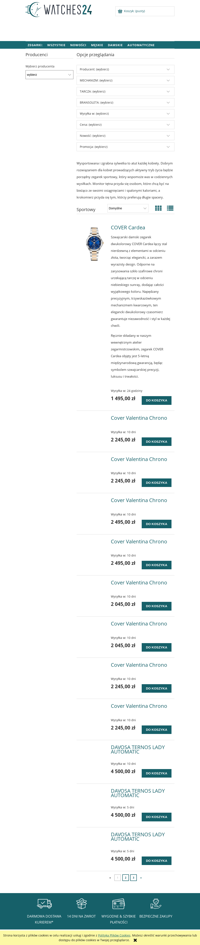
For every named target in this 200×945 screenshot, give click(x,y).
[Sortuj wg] (128, 208)
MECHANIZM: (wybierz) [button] (96, 80)
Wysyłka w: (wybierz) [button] (94, 113)
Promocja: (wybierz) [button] (93, 147)
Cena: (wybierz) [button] (90, 125)
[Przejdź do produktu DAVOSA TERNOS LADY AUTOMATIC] (94, 748)
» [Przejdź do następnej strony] (141, 877)
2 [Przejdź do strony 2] (125, 877)
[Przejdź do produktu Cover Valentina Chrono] (94, 419)
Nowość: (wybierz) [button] (92, 136)
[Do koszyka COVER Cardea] (156, 400)
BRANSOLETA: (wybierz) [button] (96, 102)
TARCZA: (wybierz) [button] (92, 91)
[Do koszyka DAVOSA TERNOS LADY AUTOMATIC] (156, 773)
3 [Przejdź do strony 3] (133, 877)
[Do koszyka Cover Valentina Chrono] (156, 441)
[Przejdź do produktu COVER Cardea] (94, 244)
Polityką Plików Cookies (114, 935)
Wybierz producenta (40, 66)
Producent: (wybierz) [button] (94, 69)
